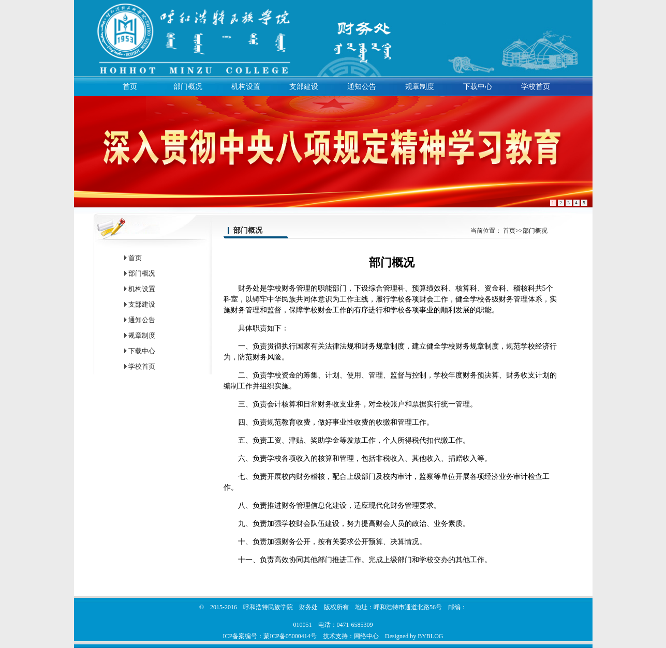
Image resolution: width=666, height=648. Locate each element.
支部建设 (303, 87)
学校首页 (535, 87)
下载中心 (477, 87)
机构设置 (245, 87)
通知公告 (361, 87)
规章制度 (419, 87)
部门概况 (187, 87)
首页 (130, 87)
